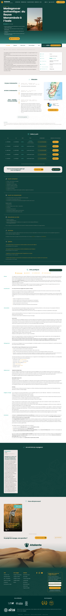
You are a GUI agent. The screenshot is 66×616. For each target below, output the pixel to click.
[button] (53, 58)
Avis (39, 45)
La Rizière (21, 365)
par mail (33, 236)
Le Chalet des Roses (23, 359)
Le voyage (8, 45)
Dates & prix (22, 45)
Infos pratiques (31, 45)
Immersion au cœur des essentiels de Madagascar (12, 525)
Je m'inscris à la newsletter (55, 587)
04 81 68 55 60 (43, 236)
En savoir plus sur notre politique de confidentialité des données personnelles (55, 590)
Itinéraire (15, 45)
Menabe (25, 362)
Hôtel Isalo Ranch (18, 363)
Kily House (21, 361)
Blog (40, 2)
